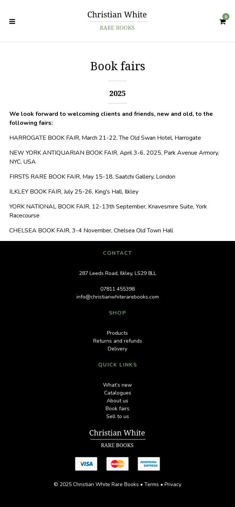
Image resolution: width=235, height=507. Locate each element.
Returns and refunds (117, 340)
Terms (151, 484)
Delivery (117, 348)
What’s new (117, 385)
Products (117, 333)
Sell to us (117, 416)
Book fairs (117, 408)
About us (117, 400)
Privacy (172, 484)
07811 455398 (117, 289)
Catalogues (117, 392)
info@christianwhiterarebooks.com (117, 296)
